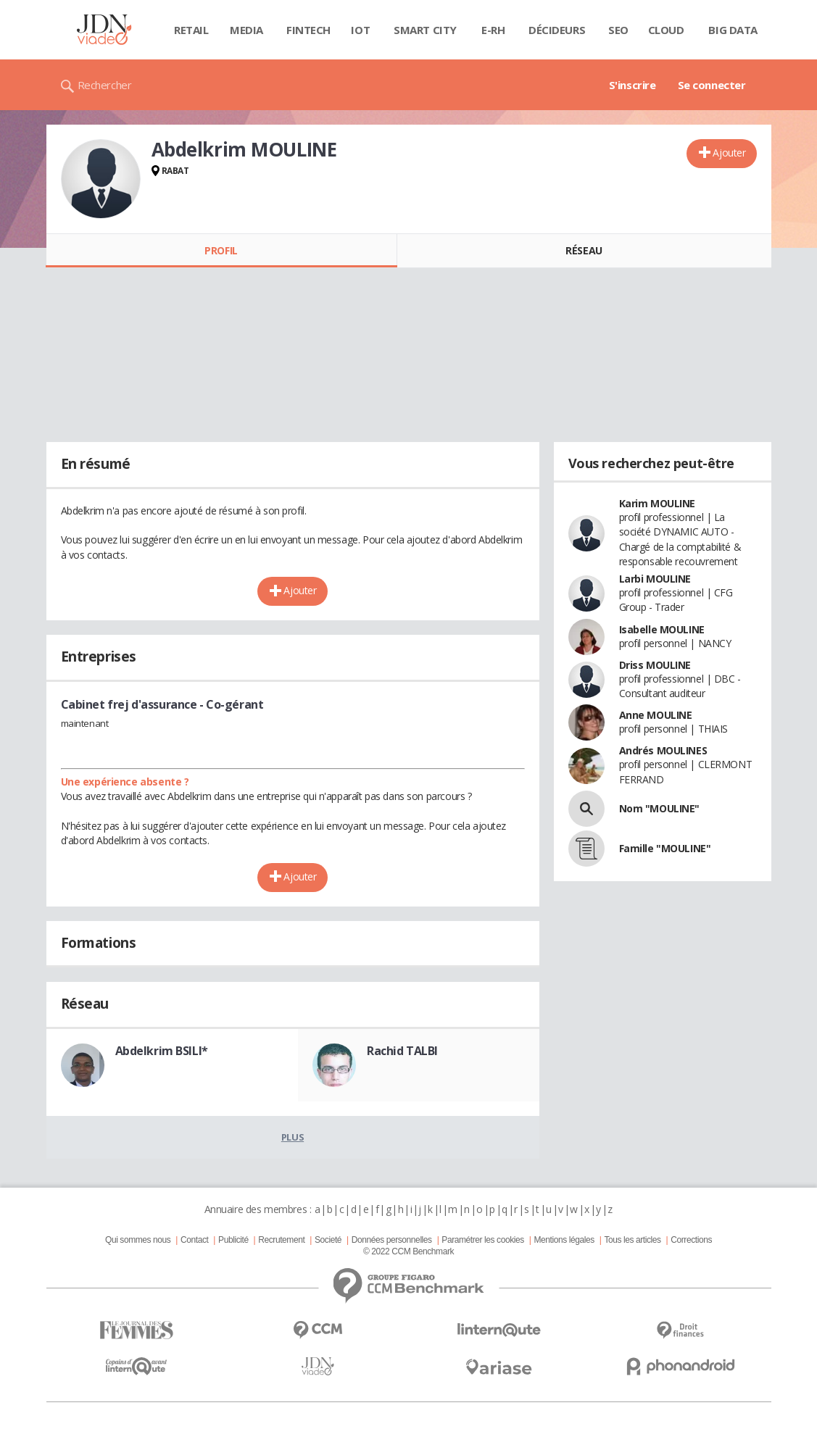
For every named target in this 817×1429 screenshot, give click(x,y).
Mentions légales (564, 1240)
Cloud (666, 29)
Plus (292, 1136)
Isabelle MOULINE (662, 629)
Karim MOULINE (657, 503)
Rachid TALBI (402, 1051)
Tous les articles (632, 1240)
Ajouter (729, 152)
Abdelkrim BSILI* (161, 1051)
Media (246, 29)
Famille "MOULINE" (665, 848)
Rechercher (105, 85)
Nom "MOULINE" (659, 808)
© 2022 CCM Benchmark (408, 1251)
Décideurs (556, 29)
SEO (618, 29)
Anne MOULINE (655, 715)
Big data (733, 29)
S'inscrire (632, 85)
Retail (191, 29)
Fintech (308, 29)
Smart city (425, 29)
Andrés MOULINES (663, 750)
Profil (220, 250)
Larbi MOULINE (655, 579)
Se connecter (712, 85)
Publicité (233, 1240)
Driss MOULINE (655, 665)
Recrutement (281, 1240)
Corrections (691, 1240)
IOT (360, 29)
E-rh (493, 29)
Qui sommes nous (137, 1240)
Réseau (583, 250)
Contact (194, 1240)
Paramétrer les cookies (482, 1240)
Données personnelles (392, 1240)
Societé (328, 1240)
